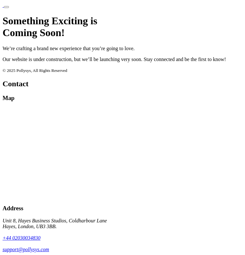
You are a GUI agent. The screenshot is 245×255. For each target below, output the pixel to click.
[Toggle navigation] (6, 7)
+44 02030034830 (22, 238)
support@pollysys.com (26, 249)
